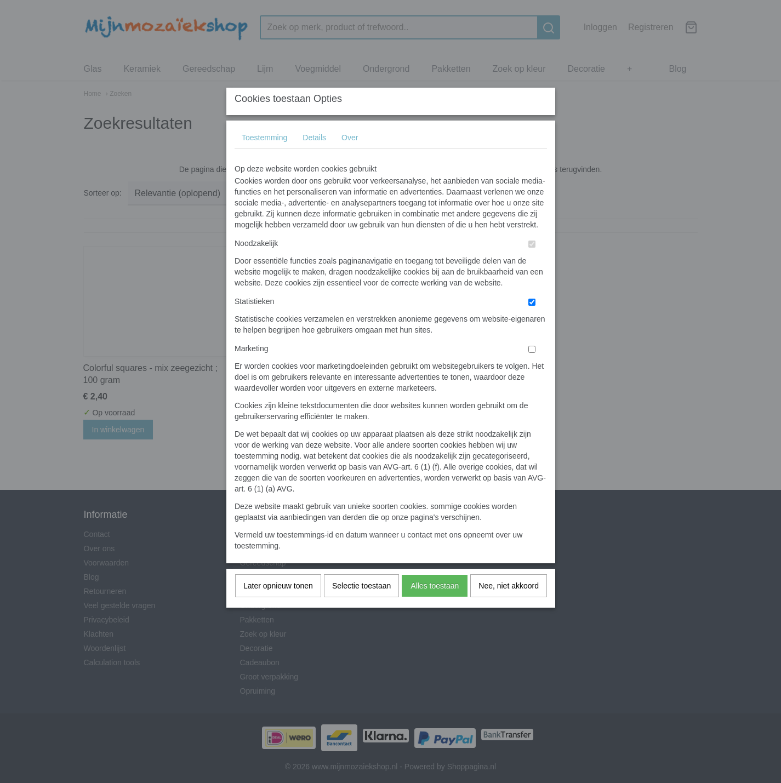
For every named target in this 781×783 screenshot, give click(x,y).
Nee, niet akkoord (508, 607)
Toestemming (264, 159)
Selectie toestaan (361, 607)
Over (349, 159)
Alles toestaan (435, 607)
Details (314, 159)
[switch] (531, 265)
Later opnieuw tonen (278, 607)
